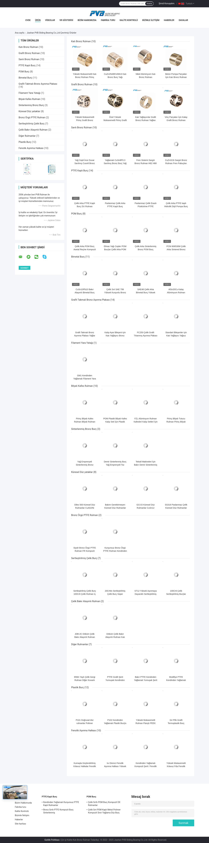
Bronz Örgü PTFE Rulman (32, 117)
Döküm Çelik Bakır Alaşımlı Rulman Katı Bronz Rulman (115, 637)
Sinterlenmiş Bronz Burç (31, 105)
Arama (149, 4)
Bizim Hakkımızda (87, 20)
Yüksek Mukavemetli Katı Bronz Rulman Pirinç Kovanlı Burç (84, 77)
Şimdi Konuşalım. (167, 3)
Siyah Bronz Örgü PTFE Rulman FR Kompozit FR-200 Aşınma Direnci (84, 551)
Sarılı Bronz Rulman (29, 59)
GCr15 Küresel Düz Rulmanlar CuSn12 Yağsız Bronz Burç (146, 508)
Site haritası (20, 824)
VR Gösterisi (66, 20)
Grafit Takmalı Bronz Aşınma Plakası (38, 83)
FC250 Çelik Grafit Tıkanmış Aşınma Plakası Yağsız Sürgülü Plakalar (145, 335)
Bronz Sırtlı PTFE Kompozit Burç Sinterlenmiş (58, 811)
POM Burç (24, 71)
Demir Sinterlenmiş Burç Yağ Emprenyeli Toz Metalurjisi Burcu (115, 464)
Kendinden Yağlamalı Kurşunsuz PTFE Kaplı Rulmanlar (61, 803)
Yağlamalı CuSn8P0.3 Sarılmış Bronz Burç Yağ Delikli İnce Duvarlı (115, 163)
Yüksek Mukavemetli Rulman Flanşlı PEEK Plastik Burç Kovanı (145, 723)
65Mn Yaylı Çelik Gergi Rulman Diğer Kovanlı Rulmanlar (84, 680)
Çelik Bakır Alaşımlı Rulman (33, 129)
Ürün (38, 20)
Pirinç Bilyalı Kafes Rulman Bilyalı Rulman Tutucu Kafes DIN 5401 (84, 421)
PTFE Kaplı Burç (27, 65)
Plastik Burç (25, 142)
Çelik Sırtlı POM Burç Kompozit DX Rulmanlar (104, 803)
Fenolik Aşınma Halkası (31, 148)
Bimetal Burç (25, 77)
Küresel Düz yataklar (29, 111)
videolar (50, 20)
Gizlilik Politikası (51, 840)
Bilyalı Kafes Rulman (29, 99)
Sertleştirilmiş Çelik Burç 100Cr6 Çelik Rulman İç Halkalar (84, 594)
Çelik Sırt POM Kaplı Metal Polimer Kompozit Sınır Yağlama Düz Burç (104, 811)
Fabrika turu (108, 20)
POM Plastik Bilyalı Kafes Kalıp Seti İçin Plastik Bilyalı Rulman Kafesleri (115, 421)
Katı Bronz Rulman (28, 47)
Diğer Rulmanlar (27, 135)
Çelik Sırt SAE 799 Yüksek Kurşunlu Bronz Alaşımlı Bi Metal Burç (115, 292)
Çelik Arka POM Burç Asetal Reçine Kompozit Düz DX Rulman (85, 249)
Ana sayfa (19, 33)
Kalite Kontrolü (129, 20)
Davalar (183, 20)
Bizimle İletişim (150, 20)
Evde (28, 20)
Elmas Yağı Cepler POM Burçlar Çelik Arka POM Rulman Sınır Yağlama (115, 249)
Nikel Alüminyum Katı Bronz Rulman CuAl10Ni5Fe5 (145, 77)
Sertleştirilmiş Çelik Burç (32, 123)
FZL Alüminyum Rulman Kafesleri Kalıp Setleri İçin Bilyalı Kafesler (146, 421)
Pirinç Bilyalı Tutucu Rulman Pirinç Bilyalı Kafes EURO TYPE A (176, 421)
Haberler (169, 20)
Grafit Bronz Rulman (29, 53)
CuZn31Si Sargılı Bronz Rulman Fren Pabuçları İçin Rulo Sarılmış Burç (176, 163)
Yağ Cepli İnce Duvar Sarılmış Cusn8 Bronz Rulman (84, 163)
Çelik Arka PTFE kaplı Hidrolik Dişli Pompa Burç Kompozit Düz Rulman (176, 206)
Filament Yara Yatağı (29, 93)
